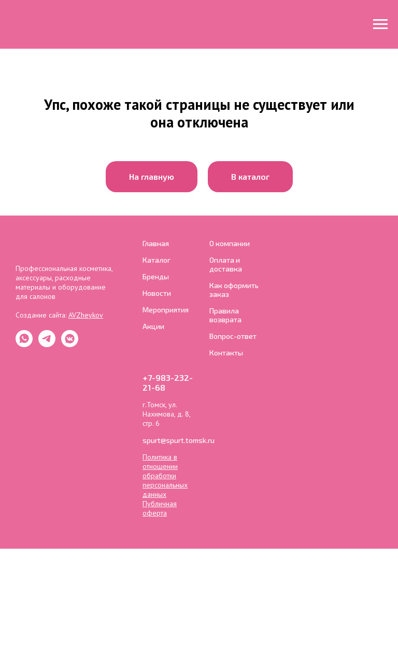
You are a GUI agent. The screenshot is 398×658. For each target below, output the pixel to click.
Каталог (156, 259)
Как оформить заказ (234, 289)
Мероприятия (166, 309)
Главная (156, 243)
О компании (229, 243)
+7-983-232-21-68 (168, 382)
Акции (153, 326)
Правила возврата (225, 315)
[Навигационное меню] (380, 24)
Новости (157, 293)
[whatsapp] (24, 344)
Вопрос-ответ (233, 336)
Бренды (156, 276)
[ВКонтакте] (69, 344)
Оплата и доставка (225, 264)
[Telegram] (46, 344)
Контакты (226, 352)
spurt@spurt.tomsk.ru (179, 440)
